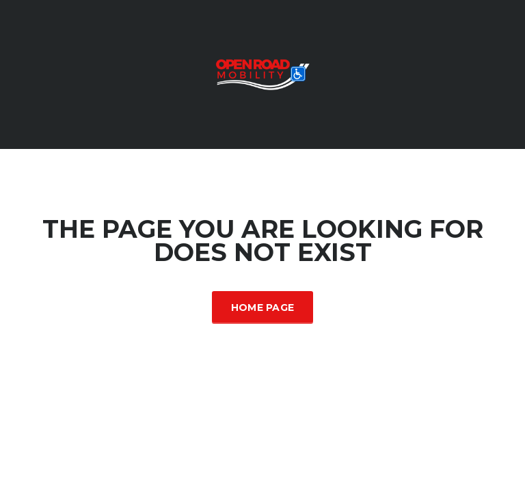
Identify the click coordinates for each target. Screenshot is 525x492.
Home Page (263, 307)
